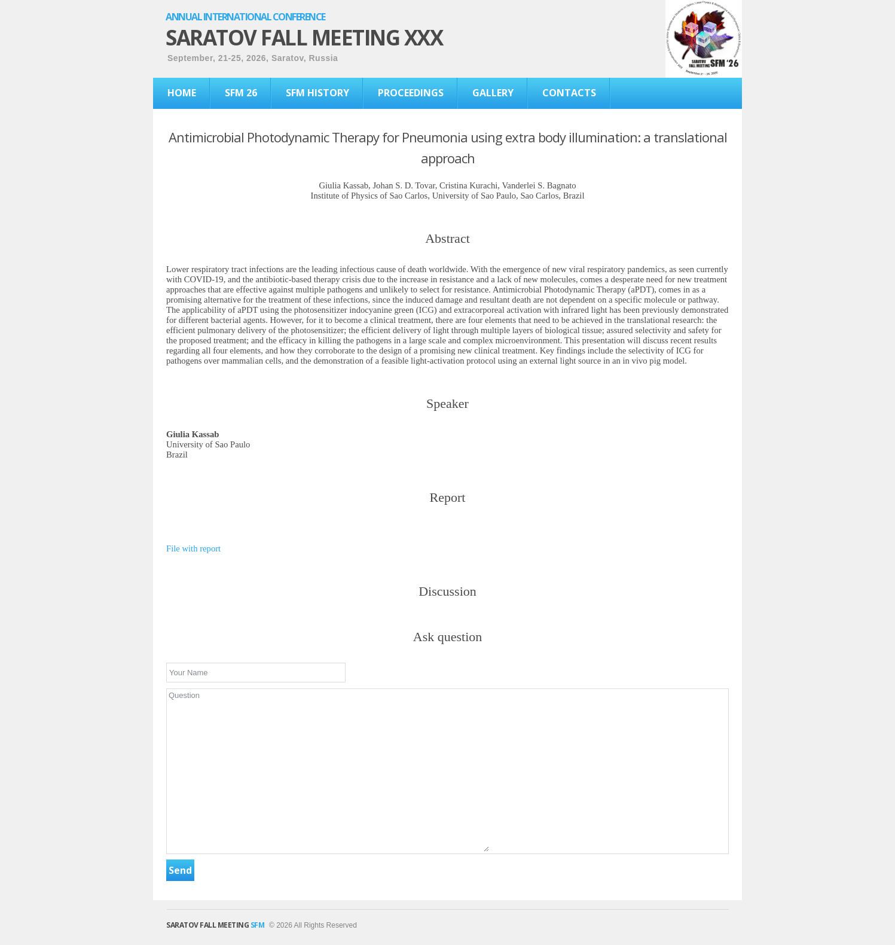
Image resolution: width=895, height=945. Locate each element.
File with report (193, 548)
